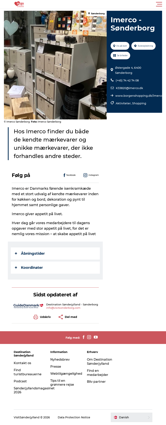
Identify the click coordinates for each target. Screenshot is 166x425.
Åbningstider (30, 253)
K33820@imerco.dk (129, 88)
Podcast (20, 381)
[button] (100, 4)
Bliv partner (96, 381)
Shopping (139, 103)
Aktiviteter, (124, 103)
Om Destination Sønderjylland (99, 361)
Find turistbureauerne (28, 372)
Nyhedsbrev (60, 359)
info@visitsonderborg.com (63, 307)
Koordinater (29, 267)
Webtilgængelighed (66, 373)
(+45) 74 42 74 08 (127, 80)
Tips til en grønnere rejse (62, 383)
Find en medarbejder (97, 373)
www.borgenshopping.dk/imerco (139, 95)
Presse (55, 366)
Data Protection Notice (74, 417)
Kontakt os (22, 363)
